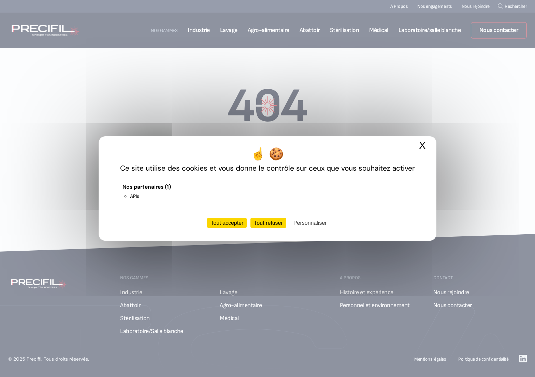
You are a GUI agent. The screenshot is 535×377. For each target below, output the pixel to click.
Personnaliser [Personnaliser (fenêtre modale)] (310, 223)
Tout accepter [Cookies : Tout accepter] (227, 223)
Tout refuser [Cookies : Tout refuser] (268, 223)
